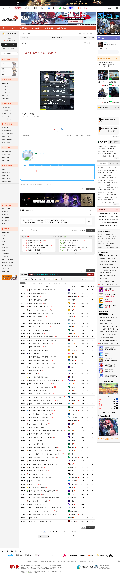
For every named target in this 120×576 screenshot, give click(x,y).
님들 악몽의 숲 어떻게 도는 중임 (39, 383)
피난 (72, 390)
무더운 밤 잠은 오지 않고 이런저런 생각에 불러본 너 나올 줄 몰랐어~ (49, 380)
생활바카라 (73, 497)
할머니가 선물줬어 (36, 333)
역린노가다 (74, 484)
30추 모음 (5, 89)
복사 (29, 33)
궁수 (3, 69)
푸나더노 (73, 293)
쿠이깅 (72, 380)
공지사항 (91, 561)
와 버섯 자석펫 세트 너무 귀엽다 (39, 434)
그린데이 (72, 434)
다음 (73, 531)
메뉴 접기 (86, 165)
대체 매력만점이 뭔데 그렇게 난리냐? (41, 477)
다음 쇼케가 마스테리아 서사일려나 (40, 407)
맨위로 (83, 230)
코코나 (72, 303)
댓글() (89, 43)
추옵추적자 (74, 363)
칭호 (51, 165)
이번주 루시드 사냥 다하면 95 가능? (40, 393)
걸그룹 (3, 241)
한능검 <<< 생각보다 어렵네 (38, 424)
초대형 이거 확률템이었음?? (38, 521)
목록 (85, 43)
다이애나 (73, 330)
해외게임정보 (5, 247)
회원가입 (5, 48)
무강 (72, 340)
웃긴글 (53, 283)
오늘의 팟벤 (5, 215)
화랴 (72, 430)
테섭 (34, 283)
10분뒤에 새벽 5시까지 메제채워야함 (41, 410)
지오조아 (73, 507)
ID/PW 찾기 (12, 48)
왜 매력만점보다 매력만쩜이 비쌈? (40, 414)
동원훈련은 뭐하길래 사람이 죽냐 (40, 417)
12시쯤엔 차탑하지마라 (37, 316)
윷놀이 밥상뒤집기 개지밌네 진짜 (40, 313)
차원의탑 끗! (34, 353)
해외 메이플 (5, 175)
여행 (3, 244)
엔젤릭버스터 (74, 296)
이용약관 (42, 561)
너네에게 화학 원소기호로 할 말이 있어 (41, 387)
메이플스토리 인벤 (11, 34)
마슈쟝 (72, 333)
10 (70, 531)
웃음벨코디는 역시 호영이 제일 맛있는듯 (42, 457)
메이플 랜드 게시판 (6, 137)
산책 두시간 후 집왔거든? (38, 470)
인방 (46, 283)
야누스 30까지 (35, 481)
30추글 (41, 279)
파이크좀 (73, 440)
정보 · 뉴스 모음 (6, 107)
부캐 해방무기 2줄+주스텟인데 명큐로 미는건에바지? (45, 454)
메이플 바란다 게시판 (7, 140)
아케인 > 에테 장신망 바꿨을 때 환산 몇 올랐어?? (44, 450)
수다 (28, 283)
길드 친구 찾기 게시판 (7, 143)
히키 (71, 437)
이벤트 (40, 283)
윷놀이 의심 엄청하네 (36, 320)
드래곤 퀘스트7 (5, 268)
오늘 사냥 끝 (34, 474)
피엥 (72, 353)
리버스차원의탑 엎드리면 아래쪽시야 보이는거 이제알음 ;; (46, 404)
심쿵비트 (72, 387)
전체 (22, 283)
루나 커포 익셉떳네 (36, 467)
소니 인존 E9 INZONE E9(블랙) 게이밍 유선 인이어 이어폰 (108, 222)
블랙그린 (73, 460)
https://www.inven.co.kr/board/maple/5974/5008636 (39, 184)
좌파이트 (73, 467)
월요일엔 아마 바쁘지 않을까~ (39, 501)
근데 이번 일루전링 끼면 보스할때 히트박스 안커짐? (45, 507)
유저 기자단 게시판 (6, 119)
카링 (72, 474)
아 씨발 (33, 373)
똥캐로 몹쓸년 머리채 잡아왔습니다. (40, 357)
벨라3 (72, 316)
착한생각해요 (74, 477)
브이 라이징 (5, 256)
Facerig (72, 313)
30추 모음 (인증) (7, 92)
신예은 (72, 450)
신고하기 (77, 135)
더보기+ (54, 237)
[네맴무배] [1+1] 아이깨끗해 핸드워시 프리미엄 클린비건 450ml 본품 (108, 216)
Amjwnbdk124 (74, 347)
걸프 (72, 383)
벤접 (71, 397)
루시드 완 (33, 484)
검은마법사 (34, 296)
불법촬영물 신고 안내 (72, 561)
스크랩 (72, 135)
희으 (72, 494)
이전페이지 (75, 230)
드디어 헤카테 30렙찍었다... (38, 350)
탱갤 (72, 326)
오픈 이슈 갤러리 (6, 209)
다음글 (27, 231)
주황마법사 (74, 350)
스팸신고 (83, 135)
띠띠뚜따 (73, 447)
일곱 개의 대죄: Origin (7, 259)
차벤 (3, 238)
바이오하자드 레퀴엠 (7, 265)
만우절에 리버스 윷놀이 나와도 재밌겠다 (42, 363)
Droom (72, 370)
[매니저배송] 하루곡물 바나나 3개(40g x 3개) (108, 219)
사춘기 (72, 290)
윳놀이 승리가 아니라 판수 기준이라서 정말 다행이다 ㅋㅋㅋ (47, 323)
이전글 (35, 231)
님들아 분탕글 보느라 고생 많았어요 (40, 290)
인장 (25, 165)
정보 (59, 283)
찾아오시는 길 (83, 561)
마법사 (3, 66)
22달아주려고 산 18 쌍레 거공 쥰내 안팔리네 (43, 447)
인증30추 (50, 279)
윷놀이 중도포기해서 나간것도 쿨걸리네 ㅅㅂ (43, 514)
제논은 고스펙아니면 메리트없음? (40, 343)
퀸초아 (72, 343)
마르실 (72, 414)
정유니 (72, 306)
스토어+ (116, 58)
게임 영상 (4, 250)
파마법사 (72, 323)
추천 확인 (89, 135)
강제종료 (73, 360)
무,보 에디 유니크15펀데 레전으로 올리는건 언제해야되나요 (47, 430)
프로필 (33, 165)
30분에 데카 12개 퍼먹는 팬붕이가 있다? (42, 491)
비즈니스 (35, 561)
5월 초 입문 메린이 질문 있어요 (39, 300)
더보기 (44, 159)
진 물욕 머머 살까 (35, 440)
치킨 (71, 470)
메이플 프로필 (59, 165)
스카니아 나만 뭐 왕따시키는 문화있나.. (41, 337)
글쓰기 (90, 270)
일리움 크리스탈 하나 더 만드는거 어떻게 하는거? (44, 497)
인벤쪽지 (36, 159)
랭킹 (42, 165)
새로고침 (92, 210)
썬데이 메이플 (34, 494)
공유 (68, 135)
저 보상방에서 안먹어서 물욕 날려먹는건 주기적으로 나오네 (47, 397)
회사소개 (29, 561)
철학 (72, 424)
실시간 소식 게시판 (6, 110)
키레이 (72, 504)
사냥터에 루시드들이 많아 (38, 444)
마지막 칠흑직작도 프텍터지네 (39, 310)
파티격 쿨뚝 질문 (35, 370)
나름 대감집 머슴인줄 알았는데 (39, 330)
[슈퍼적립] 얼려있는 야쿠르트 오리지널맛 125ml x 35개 (108, 213)
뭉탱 (72, 310)
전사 (3, 63)
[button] (37, 253)
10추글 (34, 279)
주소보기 (23, 33)
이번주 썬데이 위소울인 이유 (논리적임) (41, 400)
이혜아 (72, 491)
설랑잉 (72, 320)
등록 (89, 221)
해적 (3, 74)
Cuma (72, 487)
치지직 (3, 235)
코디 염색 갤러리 (6, 154)
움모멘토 (72, 300)
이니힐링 (40, 159)
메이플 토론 (5, 169)
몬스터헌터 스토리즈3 (7, 262)
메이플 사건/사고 (6, 172)
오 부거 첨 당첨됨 (35, 303)
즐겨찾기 (58, 279)
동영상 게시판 (5, 160)
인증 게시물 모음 (6, 116)
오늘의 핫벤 (5, 212)
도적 (3, 71)
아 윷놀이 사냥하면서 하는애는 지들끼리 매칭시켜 (44, 340)
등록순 (27, 210)
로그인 (109, 8)
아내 (71, 377)
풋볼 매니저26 (5, 271)
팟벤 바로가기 (5, 232)
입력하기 (90, 274)
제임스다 (24, 38)
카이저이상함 (73, 357)
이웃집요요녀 (73, 417)
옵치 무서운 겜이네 (36, 518)
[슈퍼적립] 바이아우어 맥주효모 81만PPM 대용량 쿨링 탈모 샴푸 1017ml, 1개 (108, 225)
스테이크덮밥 (74, 457)
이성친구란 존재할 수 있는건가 (39, 377)
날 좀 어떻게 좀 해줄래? (37, 390)
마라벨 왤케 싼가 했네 (37, 504)
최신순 (32, 210)
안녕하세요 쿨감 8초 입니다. (38, 460)
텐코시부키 (74, 521)
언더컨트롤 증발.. (35, 347)
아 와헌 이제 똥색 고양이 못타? (39, 306)
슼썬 (71, 454)
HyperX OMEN (6, 253)
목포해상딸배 (74, 410)
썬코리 (72, 367)
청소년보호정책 (61, 561)
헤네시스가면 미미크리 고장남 (39, 326)
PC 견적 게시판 (5, 221)
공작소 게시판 (5, 157)
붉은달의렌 (74, 481)
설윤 (71, 427)
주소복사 (23, 184)
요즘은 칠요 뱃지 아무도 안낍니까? (40, 437)
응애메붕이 (74, 393)
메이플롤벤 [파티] (6, 181)
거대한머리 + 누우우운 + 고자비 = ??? (41, 511)
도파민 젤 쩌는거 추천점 (37, 487)
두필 (72, 404)
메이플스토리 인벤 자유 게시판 (87, 33)
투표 (65, 283)
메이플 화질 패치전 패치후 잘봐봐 (40, 367)
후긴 (72, 407)
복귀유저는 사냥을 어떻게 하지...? (40, 360)
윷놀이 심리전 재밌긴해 (37, 293)
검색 (16, 53)
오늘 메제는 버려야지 (36, 427)
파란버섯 (73, 373)
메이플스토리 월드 (6, 178)
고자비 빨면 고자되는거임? (38, 420)
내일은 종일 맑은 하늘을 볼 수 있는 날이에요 (43, 464)
